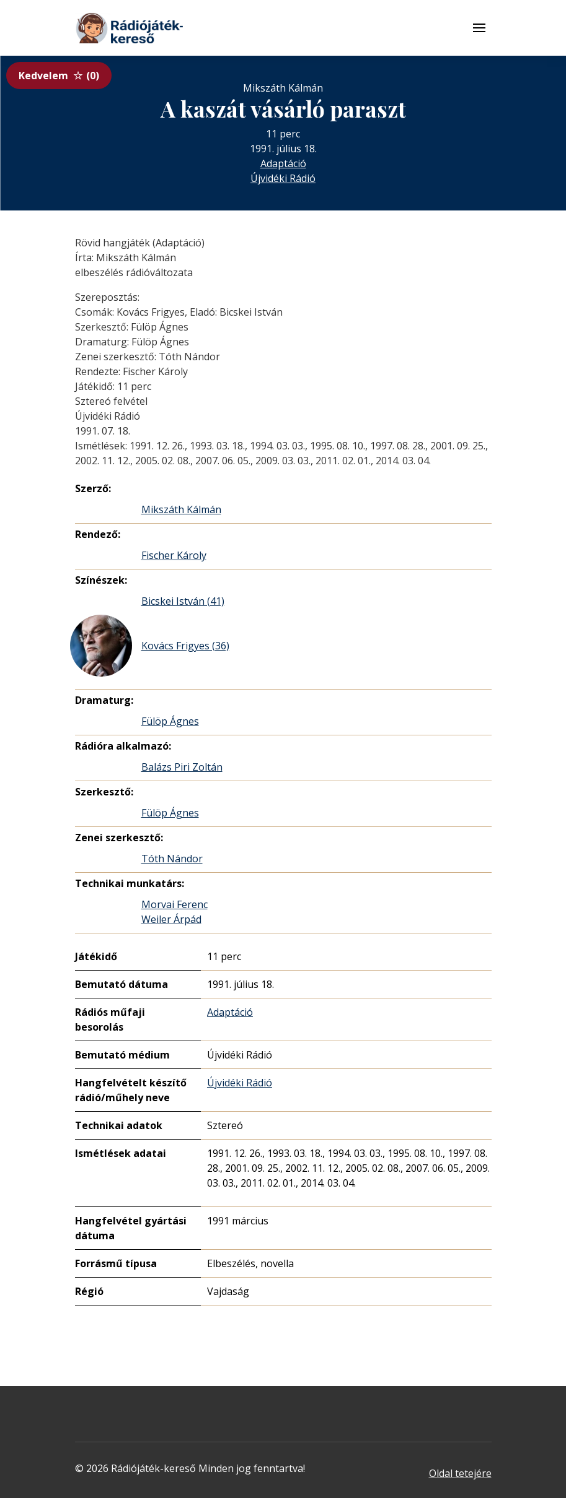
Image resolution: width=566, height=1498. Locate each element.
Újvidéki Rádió (283, 178)
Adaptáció (283, 163)
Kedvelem (59, 75)
